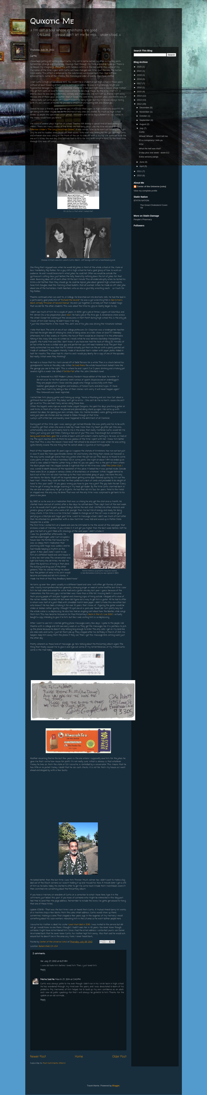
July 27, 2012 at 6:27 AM (55, 961)
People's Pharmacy (143, 219)
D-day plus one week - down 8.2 (154, 152)
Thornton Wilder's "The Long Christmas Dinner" (52, 129)
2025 (139, 66)
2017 (139, 83)
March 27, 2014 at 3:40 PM (68, 979)
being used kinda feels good (42, 436)
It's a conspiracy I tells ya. (151, 140)
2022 (139, 71)
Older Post (119, 1056)
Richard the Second (70, 300)
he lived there (78, 365)
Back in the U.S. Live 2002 (100, 614)
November (144, 112)
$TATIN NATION (152, 204)
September (144, 120)
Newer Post (38, 1056)
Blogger (115, 1085)
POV (141, 144)
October (143, 116)
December (144, 107)
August (143, 124)
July (141, 128)
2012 (139, 104)
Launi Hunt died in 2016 (79, 924)
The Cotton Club (114, 465)
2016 (139, 87)
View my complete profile (145, 190)
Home (79, 1056)
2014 (139, 96)
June (142, 162)
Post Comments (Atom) (54, 1063)
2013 (139, 100)
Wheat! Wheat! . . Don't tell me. (153, 136)
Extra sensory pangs (148, 156)
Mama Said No (47, 979)
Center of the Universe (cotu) (151, 186)
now (68, 315)
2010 (139, 175)
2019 (139, 75)
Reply (43, 969)
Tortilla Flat (68, 371)
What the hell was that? (150, 148)
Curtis (142, 132)
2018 (139, 79)
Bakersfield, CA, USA (48, 946)
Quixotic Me (52, 20)
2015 (139, 91)
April (141, 166)
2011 (139, 171)
